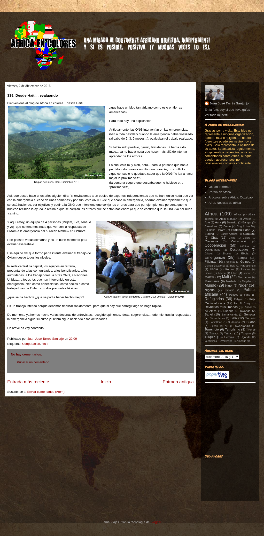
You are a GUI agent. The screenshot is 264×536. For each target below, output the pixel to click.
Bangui (246, 222)
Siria (234, 318)
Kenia (214, 269)
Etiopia (242, 258)
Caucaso (249, 234)
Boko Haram (217, 229)
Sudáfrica (234, 321)
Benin (227, 226)
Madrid (247, 273)
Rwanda (245, 310)
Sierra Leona (217, 318)
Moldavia (231, 281)
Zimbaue (241, 341)
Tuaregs (214, 333)
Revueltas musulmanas (221, 307)
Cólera (246, 237)
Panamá (229, 290)
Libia (234, 273)
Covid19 (244, 245)
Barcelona (211, 226)
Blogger (155, 522)
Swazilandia (242, 325)
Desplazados (239, 249)
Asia (218, 222)
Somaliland (216, 322)
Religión (238, 299)
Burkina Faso (240, 230)
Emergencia (215, 257)
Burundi (209, 233)
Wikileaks (226, 341)
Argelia (247, 219)
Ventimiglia (211, 341)
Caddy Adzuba (229, 234)
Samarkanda (229, 314)
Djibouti (209, 253)
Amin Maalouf (228, 218)
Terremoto (212, 329)
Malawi (209, 277)
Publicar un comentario (33, 362)
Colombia (211, 241)
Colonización (239, 241)
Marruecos (244, 277)
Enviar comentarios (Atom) (45, 392)
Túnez (228, 333)
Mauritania (212, 281)
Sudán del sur (219, 326)
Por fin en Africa (220, 192)
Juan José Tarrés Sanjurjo (46, 338)
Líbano (208, 273)
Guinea (245, 261)
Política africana (239, 294)
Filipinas (210, 261)
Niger (229, 285)
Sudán (251, 322)
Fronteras (229, 261)
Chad (214, 237)
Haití (45, 344)
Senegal (250, 314)
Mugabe (246, 281)
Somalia (250, 318)
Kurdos (229, 269)
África (237, 214)
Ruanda (228, 310)
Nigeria (210, 290)
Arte (207, 222)
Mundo (210, 285)
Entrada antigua (178, 381)
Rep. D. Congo (242, 303)
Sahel (209, 314)
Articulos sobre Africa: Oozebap (231, 197)
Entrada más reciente (28, 381)
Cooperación (31, 344)
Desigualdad (212, 249)
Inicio (106, 381)
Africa (211, 213)
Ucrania (229, 337)
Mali (225, 277)
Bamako (232, 222)
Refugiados (214, 299)
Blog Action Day (246, 226)
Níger (243, 285)
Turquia (246, 333)
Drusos (227, 253)
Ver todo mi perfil (216, 115)
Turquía (210, 337)
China (232, 237)
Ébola (244, 253)
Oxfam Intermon (220, 187)
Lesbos (245, 269)
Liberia (221, 273)
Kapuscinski (248, 265)
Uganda (245, 337)
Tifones (251, 329)
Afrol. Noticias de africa (225, 203)
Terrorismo (232, 329)
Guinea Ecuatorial (215, 265)
